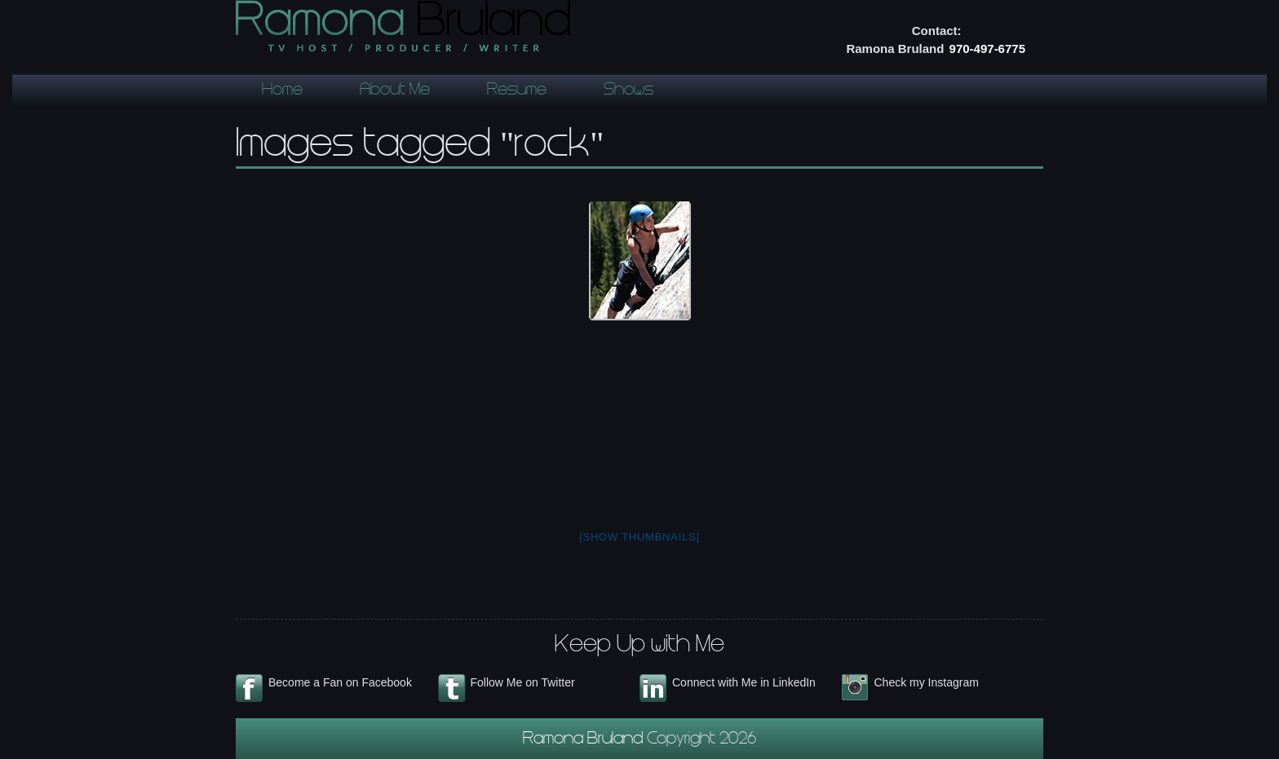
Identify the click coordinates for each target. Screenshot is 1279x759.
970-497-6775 (987, 48)
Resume (517, 91)
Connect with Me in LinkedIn (744, 682)
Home (282, 91)
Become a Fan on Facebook (340, 682)
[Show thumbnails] (639, 537)
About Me (395, 91)
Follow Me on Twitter (523, 682)
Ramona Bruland (585, 740)
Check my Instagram (926, 682)
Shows (628, 91)
